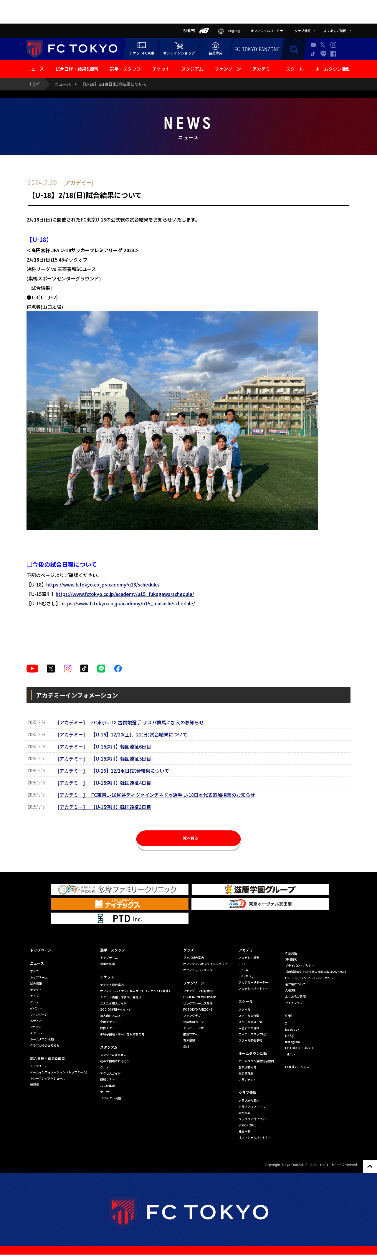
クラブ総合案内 (249, 1100)
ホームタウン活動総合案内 (256, 1061)
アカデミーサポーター (253, 982)
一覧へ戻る (188, 840)
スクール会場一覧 (250, 1022)
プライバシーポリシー (300, 965)
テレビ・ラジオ (193, 1028)
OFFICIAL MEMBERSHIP (199, 997)
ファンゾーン (228, 69)
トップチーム (39, 977)
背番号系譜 (107, 963)
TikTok (313, 53)
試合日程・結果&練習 (76, 69)
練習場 (34, 1084)
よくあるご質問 (295, 996)
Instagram (333, 45)
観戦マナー (107, 1079)
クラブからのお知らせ (44, 1045)
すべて (34, 971)
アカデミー (263, 69)
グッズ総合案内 (193, 957)
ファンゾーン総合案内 (198, 991)
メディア (36, 1020)
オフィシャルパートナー (255, 1137)
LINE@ (290, 1035)
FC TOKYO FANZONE (257, 48)
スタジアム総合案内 (113, 1055)
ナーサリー (107, 1092)
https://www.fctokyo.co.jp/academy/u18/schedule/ (103, 584)
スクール (295, 69)
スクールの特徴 (249, 1015)
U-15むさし (246, 976)
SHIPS (189, 30)
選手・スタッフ (125, 69)
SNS (186, 1046)
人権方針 (291, 990)
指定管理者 (246, 1073)
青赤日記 (189, 1040)
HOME (35, 84)
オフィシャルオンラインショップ (205, 963)
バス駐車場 (107, 1085)
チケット (161, 69)
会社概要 (244, 1113)
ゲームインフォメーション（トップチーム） (59, 1072)
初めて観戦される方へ (115, 1061)
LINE (323, 53)
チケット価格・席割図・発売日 (120, 997)
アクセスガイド (110, 1073)
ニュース (35, 69)
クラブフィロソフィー (253, 1119)
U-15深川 (245, 970)
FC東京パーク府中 (297, 1067)
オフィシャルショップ (198, 970)
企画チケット (109, 1022)
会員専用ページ (193, 1022)
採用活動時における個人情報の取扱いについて (316, 971)
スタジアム (192, 69)
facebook (292, 1029)
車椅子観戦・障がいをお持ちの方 (122, 1034)
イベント (36, 1008)
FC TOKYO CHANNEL (299, 1048)
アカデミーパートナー (253, 988)
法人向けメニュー (112, 1015)
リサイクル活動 (110, 1098)
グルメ (34, 1002)
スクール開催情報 (250, 1040)
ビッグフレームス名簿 (198, 1003)
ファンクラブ (192, 1015)
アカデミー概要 (249, 957)
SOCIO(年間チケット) (115, 1009)
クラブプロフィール (252, 1106)
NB (204, 31)
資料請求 (291, 959)
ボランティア (247, 1079)
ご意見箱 (291, 953)
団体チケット (109, 1028)
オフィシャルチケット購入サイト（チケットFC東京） (136, 991)
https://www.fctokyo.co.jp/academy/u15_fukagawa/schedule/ (125, 593)
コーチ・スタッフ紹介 (253, 1034)
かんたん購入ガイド (113, 1003)
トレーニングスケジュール (47, 1078)
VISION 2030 (247, 1125)
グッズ (34, 996)
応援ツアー (190, 1034)
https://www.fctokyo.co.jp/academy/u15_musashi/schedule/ (127, 603)
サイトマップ (294, 1002)
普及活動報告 (247, 1067)
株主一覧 (244, 1131)
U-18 (242, 963)
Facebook (333, 54)
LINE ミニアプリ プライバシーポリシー (311, 978)
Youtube (313, 44)
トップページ (40, 949)
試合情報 (36, 983)
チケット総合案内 (112, 984)
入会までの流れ (249, 1028)
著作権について (295, 984)
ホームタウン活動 (332, 69)
